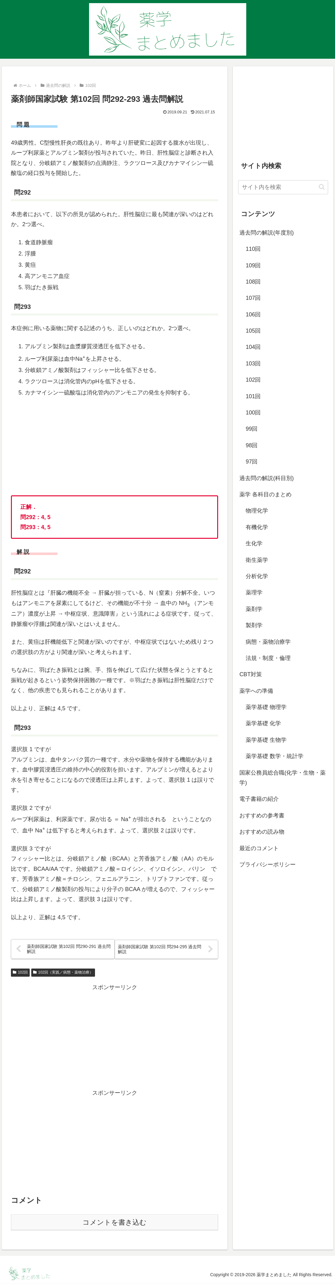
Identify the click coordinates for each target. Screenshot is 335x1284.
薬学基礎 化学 (263, 723)
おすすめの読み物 (261, 832)
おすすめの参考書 (261, 815)
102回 (20, 972)
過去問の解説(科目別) (266, 478)
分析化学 (257, 576)
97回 (252, 462)
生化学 (254, 543)
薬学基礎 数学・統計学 (274, 756)
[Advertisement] (114, 1036)
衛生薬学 (257, 560)
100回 (253, 412)
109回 (253, 265)
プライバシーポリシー (267, 864)
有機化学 (257, 527)
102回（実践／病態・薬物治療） (63, 972)
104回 (253, 347)
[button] (321, 187)
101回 (253, 396)
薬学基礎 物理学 (266, 707)
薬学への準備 (256, 691)
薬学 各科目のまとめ (265, 494)
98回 (252, 445)
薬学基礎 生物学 (266, 740)
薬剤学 (254, 609)
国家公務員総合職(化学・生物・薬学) (282, 778)
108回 (253, 282)
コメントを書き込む (114, 1223)
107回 (253, 298)
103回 (253, 363)
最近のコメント (259, 848)
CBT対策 (250, 674)
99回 (252, 429)
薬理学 (254, 592)
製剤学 (254, 625)
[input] (283, 187)
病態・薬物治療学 (268, 642)
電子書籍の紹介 (259, 799)
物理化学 (257, 511)
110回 (253, 249)
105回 (253, 331)
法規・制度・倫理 (268, 658)
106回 (253, 314)
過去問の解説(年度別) (266, 233)
